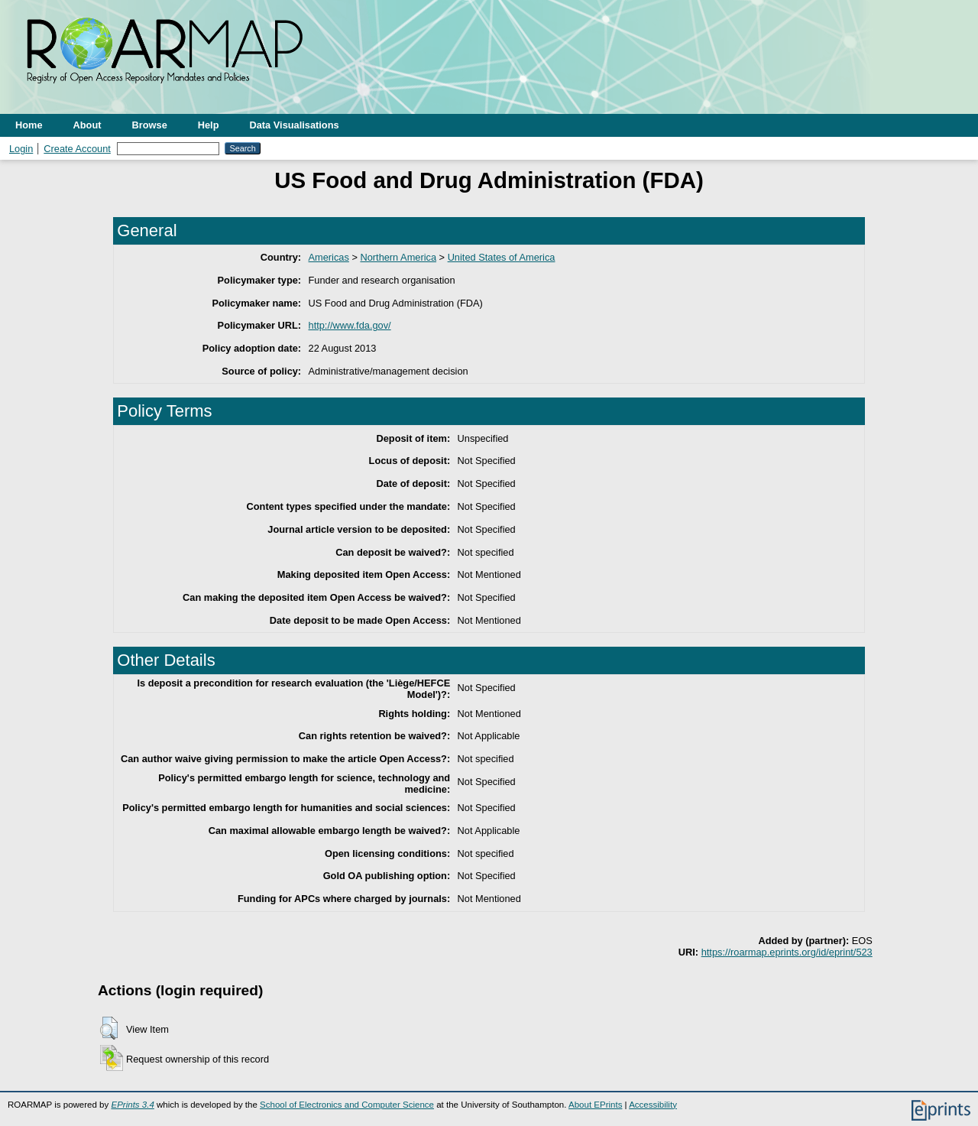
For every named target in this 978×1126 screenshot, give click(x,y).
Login (21, 148)
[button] (109, 1028)
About (87, 125)
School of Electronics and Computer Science (347, 1104)
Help (208, 125)
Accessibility (653, 1104)
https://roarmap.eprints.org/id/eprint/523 (787, 952)
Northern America (398, 257)
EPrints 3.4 (132, 1104)
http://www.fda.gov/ (350, 325)
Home (29, 125)
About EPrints (595, 1104)
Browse (149, 125)
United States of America (501, 257)
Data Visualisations (294, 125)
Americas (329, 257)
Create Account (77, 148)
